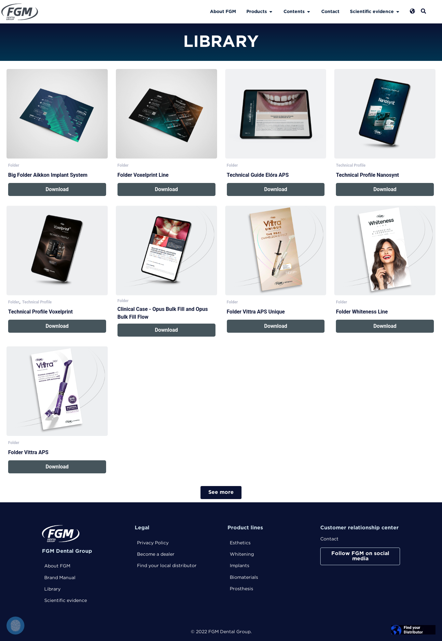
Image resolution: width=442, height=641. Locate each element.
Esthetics (240, 543)
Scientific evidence (65, 601)
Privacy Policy (153, 543)
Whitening (242, 554)
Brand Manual (60, 578)
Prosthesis (241, 589)
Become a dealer (155, 554)
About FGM (57, 566)
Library (52, 589)
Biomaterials (244, 577)
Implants (239, 566)
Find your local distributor (167, 566)
